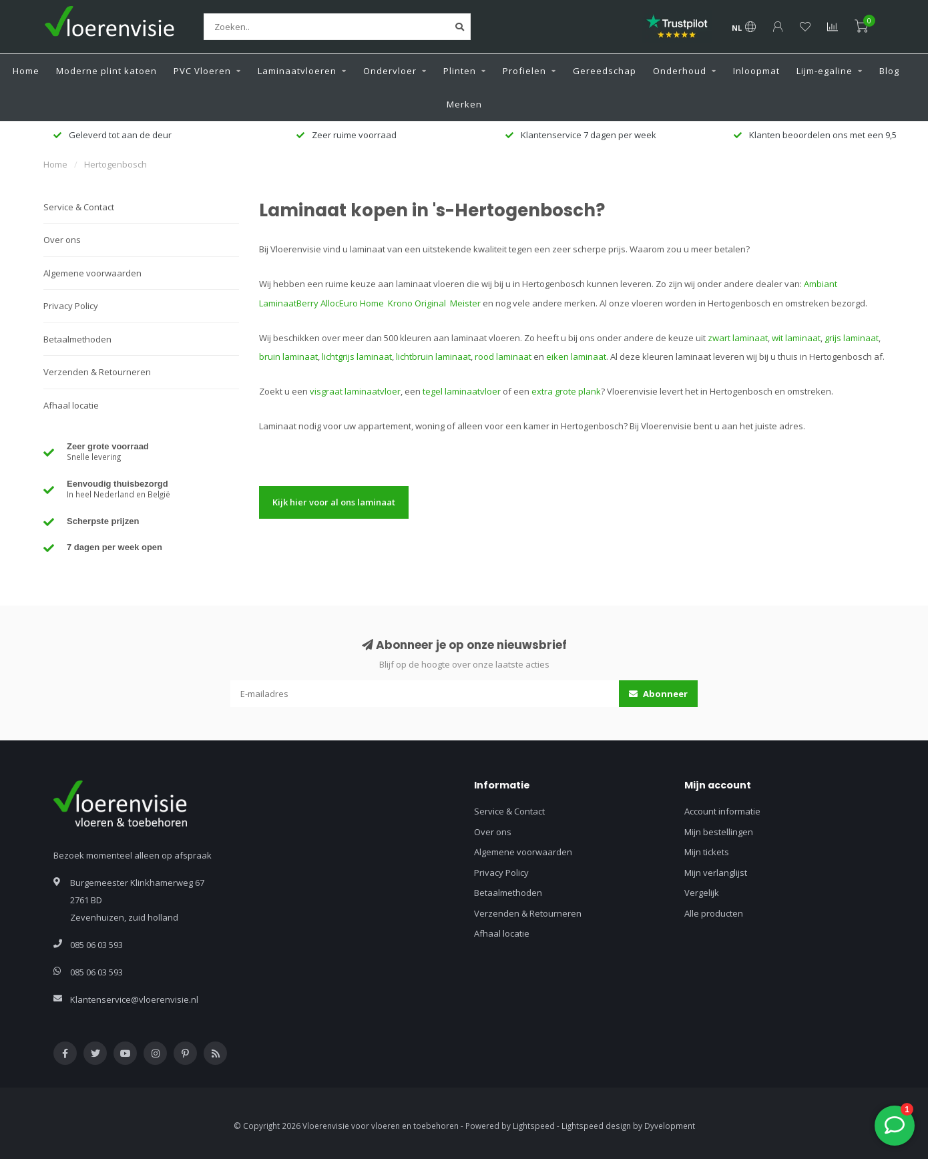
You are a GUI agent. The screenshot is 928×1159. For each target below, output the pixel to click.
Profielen (524, 71)
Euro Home (362, 303)
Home (26, 71)
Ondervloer (390, 71)
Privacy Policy (70, 306)
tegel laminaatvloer (462, 391)
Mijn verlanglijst (715, 873)
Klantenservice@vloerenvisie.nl (134, 999)
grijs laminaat (852, 338)
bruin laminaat (288, 357)
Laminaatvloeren (297, 71)
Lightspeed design (596, 1125)
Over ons (62, 240)
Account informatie (722, 811)
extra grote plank (566, 391)
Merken (464, 104)
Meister (466, 303)
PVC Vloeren (202, 71)
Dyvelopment (669, 1125)
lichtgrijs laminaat (357, 357)
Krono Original (418, 303)
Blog (889, 71)
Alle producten (713, 913)
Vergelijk (701, 893)
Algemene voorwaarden (92, 273)
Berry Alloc (317, 303)
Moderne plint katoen (106, 71)
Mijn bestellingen (718, 832)
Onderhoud (679, 71)
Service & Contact (78, 207)
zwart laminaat (738, 338)
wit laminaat (796, 338)
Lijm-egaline (824, 71)
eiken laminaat (576, 357)
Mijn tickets (706, 852)
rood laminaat (503, 357)
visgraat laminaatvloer (355, 391)
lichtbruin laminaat (433, 357)
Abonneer (658, 694)
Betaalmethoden (77, 339)
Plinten (459, 71)
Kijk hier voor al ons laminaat (333, 502)
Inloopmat (756, 71)
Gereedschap (604, 71)
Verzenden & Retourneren (97, 372)
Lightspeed (534, 1125)
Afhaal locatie (71, 405)
